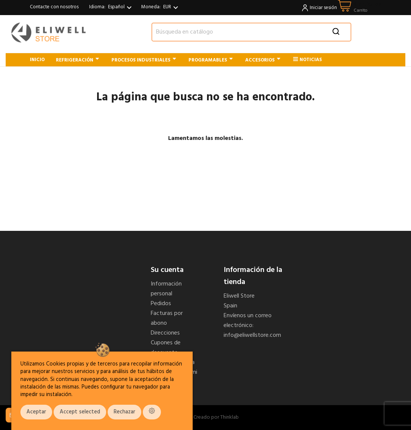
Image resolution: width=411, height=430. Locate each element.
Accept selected (80, 412)
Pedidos (161, 304)
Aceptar (36, 412)
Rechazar (124, 412)
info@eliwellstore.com (252, 335)
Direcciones (165, 333)
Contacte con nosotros (54, 7)
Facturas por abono (167, 318)
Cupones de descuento (166, 348)
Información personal (166, 289)
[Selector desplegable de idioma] (121, 7)
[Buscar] (251, 32)
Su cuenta (167, 270)
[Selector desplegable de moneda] (171, 7)
